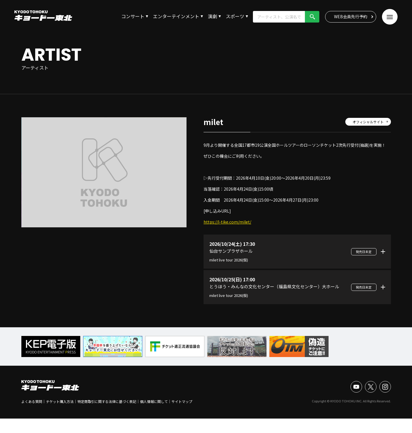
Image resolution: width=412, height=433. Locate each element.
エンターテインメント (176, 16)
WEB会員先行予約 (350, 16)
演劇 (212, 16)
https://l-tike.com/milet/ (227, 222)
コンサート (132, 16)
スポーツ (235, 16)
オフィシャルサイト (368, 121)
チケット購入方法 (60, 401)
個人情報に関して (154, 401)
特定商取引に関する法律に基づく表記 (106, 401)
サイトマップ (181, 401)
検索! (312, 17)
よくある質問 (31, 401)
